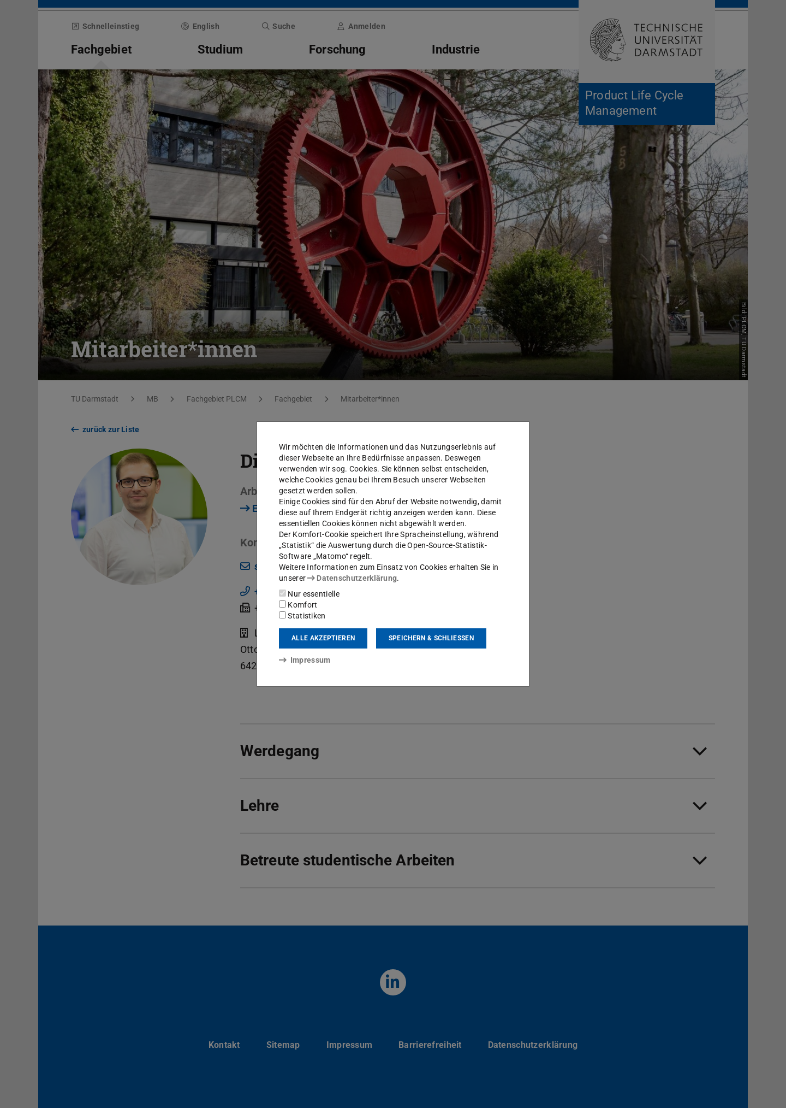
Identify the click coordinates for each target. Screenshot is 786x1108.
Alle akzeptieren (323, 638)
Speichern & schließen (431, 638)
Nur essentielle (309, 594)
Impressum (305, 660)
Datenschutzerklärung (352, 578)
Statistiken (302, 615)
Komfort (298, 604)
